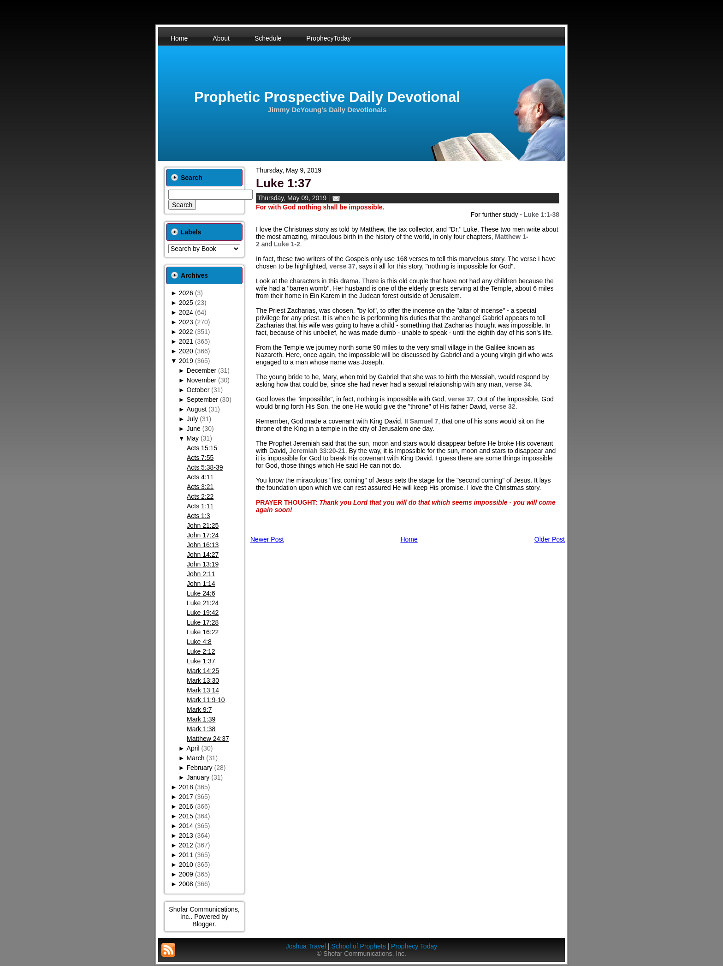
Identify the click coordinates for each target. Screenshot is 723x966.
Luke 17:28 (203, 622)
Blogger (203, 924)
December (202, 370)
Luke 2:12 (201, 651)
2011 (186, 855)
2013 (186, 835)
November (202, 380)
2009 (186, 874)
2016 (186, 806)
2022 (186, 331)
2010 (186, 864)
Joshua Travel (306, 946)
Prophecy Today (414, 946)
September (202, 399)
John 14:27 (203, 554)
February (200, 767)
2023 (186, 322)
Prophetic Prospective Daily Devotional (327, 97)
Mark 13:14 (203, 690)
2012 (186, 845)
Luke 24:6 (201, 593)
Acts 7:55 (200, 457)
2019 (186, 360)
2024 (186, 312)
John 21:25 (203, 525)
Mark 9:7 (199, 709)
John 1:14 (201, 583)
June (194, 428)
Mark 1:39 (201, 719)
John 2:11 (201, 574)
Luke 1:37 (201, 661)
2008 (186, 884)
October (198, 390)
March (196, 758)
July (192, 419)
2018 (186, 787)
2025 (186, 302)
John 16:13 (203, 545)
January (198, 777)
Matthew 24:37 (208, 738)
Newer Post (267, 539)
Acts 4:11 (200, 477)
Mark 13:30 (203, 680)
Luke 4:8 (199, 641)
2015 (186, 816)
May (193, 438)
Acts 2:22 (200, 496)
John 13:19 (203, 564)
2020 (186, 351)
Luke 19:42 (203, 612)
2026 (186, 293)
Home (408, 539)
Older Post (549, 539)
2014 (186, 825)
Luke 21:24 (203, 603)
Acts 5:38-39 (205, 467)
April (193, 748)
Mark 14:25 (203, 670)
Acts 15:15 (202, 448)
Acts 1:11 (200, 506)
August (197, 409)
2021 (186, 341)
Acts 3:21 (200, 486)
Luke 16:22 (203, 632)
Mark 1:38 (201, 729)
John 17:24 (203, 535)
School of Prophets (358, 946)
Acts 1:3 (198, 515)
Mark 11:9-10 (206, 700)
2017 (186, 796)
